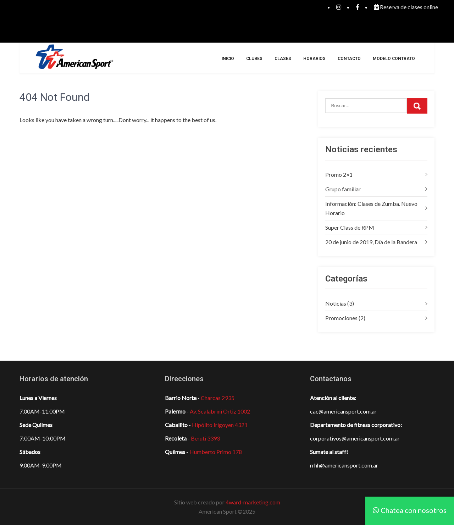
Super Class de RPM (349, 227)
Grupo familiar (343, 189)
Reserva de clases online (406, 7)
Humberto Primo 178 (215, 451)
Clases (283, 58)
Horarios (314, 58)
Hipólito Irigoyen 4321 (220, 424)
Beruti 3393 (205, 438)
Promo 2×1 (339, 174)
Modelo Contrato (394, 58)
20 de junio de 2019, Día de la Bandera (371, 242)
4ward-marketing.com (253, 502)
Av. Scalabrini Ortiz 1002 (220, 411)
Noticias (335, 303)
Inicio (228, 58)
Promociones (341, 318)
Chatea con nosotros (410, 510)
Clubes (254, 58)
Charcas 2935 (217, 397)
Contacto (349, 58)
